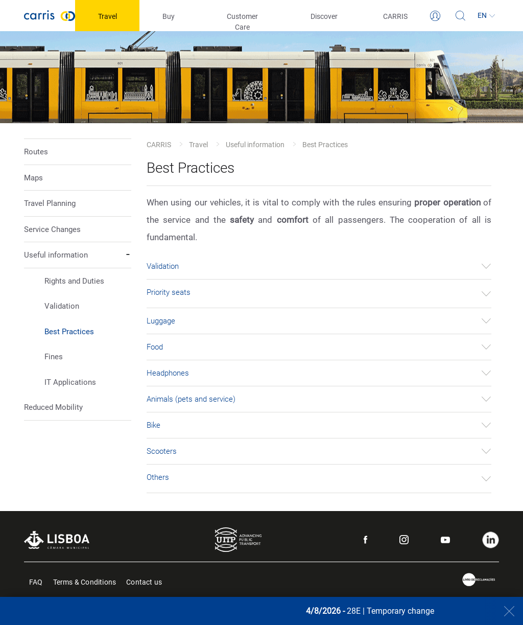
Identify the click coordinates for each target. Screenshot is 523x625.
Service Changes (52, 229)
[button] (77, 318)
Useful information (255, 145)
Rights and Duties (74, 281)
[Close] (504, 611)
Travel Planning (50, 203)
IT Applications (70, 382)
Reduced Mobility (53, 407)
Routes (36, 151)
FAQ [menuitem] (36, 581)
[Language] (486, 16)
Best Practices (69, 331)
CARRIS (159, 145)
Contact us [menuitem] (144, 581)
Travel (198, 145)
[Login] (435, 16)
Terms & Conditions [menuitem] (84, 581)
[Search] (460, 16)
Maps (33, 177)
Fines (53, 356)
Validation (61, 306)
